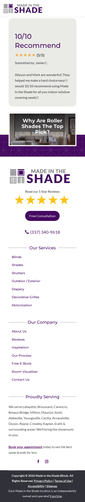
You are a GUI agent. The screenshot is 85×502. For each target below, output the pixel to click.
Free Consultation (42, 216)
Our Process (21, 355)
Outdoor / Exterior (26, 281)
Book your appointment (25, 447)
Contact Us (21, 380)
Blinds (17, 257)
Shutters (18, 273)
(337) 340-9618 (45, 232)
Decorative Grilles (25, 297)
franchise (56, 496)
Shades (17, 265)
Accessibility (36, 486)
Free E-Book (21, 363)
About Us (19, 331)
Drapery (18, 289)
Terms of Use (63, 481)
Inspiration (20, 347)
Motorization (22, 305)
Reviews (18, 339)
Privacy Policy (43, 481)
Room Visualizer (25, 372)
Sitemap (51, 486)
